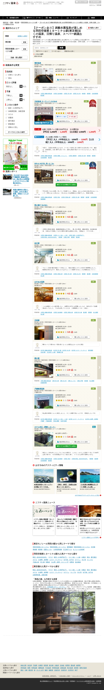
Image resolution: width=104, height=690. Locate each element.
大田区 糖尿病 (72, 155)
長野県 (67, 665)
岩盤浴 (72, 562)
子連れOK (36, 562)
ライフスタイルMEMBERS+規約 (86, 681)
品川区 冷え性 (66, 350)
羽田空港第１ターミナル (58, 547)
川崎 (26, 670)
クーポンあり (56, 51)
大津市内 (71, 670)
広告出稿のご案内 (64, 676)
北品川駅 (43, 352)
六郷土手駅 (66, 237)
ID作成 (99, 5)
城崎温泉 (41, 668)
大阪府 (56, 665)
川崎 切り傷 (55, 381)
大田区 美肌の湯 (65, 197)
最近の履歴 (95, 2)
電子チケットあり (42, 51)
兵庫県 (40, 665)
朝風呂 (48, 562)
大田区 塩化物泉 (57, 93)
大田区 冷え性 (77, 93)
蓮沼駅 (87, 197)
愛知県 (73, 665)
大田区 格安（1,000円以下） (77, 235)
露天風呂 (94, 557)
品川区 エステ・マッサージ (79, 350)
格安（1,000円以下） (61, 557)
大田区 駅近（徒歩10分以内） (49, 237)
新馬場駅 (90, 350)
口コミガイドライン (78, 676)
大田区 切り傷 (67, 93)
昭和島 (40, 549)
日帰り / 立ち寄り (14, 75)
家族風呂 (11, 124)
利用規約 (72, 681)
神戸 (76, 670)
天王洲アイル (67, 549)
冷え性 (84, 560)
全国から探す (23, 36)
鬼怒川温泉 (83, 668)
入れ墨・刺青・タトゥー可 (60, 562)
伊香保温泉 (55, 668)
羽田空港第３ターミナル (82, 547)
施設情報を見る (64, 79)
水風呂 (83, 557)
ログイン (92, 5)
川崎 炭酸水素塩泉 (46, 381)
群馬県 (46, 665)
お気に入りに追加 (82, 79)
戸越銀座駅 (49, 421)
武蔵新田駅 (44, 382)
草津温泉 (23, 668)
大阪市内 (57, 670)
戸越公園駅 (56, 421)
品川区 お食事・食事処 (91, 419)
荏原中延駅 (64, 421)
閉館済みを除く (69, 51)
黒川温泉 (70, 668)
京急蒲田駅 (95, 93)
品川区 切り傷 (57, 350)
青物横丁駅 (60, 352)
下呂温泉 (48, 668)
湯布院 (76, 668)
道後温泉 (63, 668)
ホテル (35, 560)
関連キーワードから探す (11, 673)
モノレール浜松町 (79, 549)
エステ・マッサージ (56, 560)
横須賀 (30, 670)
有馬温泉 (34, 668)
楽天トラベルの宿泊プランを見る (66, 184)
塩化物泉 (78, 562)
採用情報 (98, 681)
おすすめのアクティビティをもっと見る (87, 495)
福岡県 (78, 665)
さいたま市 (40, 670)
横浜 (22, 670)
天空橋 (93, 547)
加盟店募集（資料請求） (49, 676)
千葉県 (35, 665)
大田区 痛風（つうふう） (60, 155)
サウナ (50, 557)
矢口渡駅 (95, 312)
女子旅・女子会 (69, 560)
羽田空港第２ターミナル (41, 547)
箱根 (28, 668)
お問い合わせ (97, 676)
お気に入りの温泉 (81, 2)
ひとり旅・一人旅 (74, 557)
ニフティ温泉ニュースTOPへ (90, 537)
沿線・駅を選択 (16, 57)
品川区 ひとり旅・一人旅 (60, 419)
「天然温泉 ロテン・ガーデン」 (56, 587)
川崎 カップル (72, 381)
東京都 (51, 665)
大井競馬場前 (57, 549)
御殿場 (51, 670)
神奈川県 (23, 665)
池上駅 (42, 276)
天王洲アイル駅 (51, 352)
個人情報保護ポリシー (46, 681)
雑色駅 (84, 93)
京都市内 (64, 670)
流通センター (48, 549)
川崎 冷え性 (63, 381)
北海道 (62, 665)
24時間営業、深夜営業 (40, 575)
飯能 (46, 670)
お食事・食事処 (43, 560)
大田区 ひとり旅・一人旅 (60, 235)
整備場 (35, 549)
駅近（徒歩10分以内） (40, 557)
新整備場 (70, 547)
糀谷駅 (42, 95)
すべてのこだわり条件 (16, 132)
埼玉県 (29, 665)
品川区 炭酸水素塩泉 (46, 350)
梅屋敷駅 (43, 199)
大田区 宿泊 (56, 197)
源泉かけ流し (13, 127)
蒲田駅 (89, 93)
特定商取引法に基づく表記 (61, 681)
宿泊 (88, 557)
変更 (24, 42)
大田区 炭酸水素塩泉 (46, 93)
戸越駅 (42, 421)
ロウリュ (78, 560)
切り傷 (42, 562)
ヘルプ (89, 676)
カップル (90, 560)
